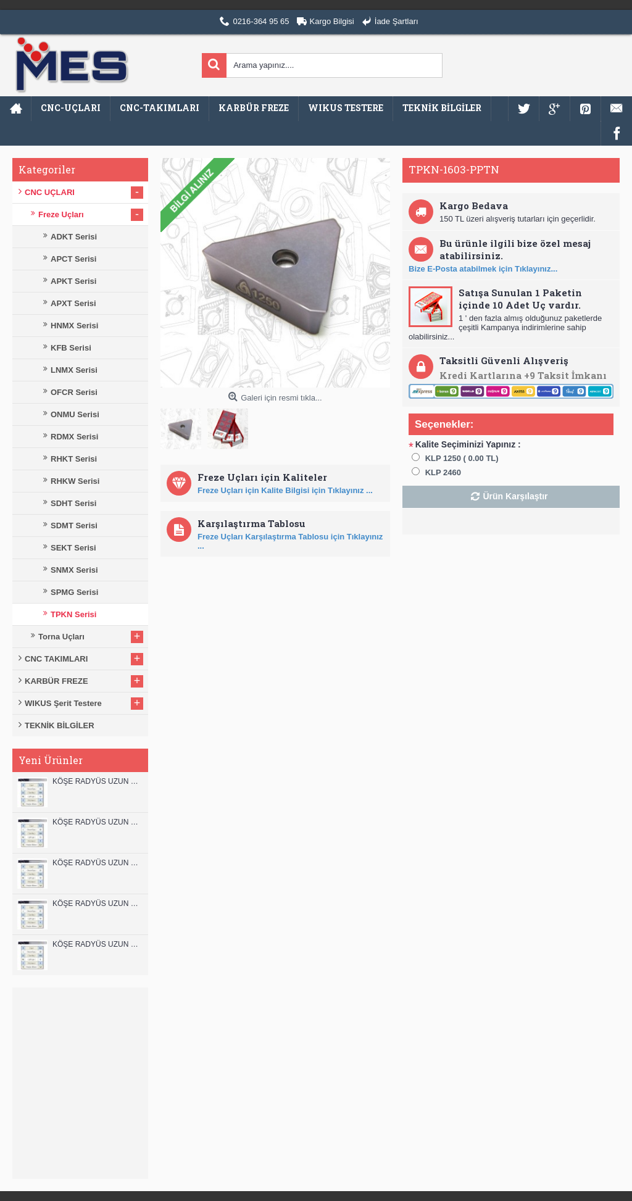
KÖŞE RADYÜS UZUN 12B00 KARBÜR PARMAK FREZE (97, 781)
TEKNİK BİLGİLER (59, 725)
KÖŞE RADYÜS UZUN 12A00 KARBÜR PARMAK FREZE (97, 822)
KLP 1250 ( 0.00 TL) (462, 458)
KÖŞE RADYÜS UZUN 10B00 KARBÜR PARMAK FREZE (97, 862)
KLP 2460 (443, 472)
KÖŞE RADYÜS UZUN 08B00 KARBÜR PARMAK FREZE (97, 944)
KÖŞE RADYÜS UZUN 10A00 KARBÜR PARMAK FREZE (97, 903)
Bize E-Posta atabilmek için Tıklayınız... (483, 268)
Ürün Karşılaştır (515, 496)
